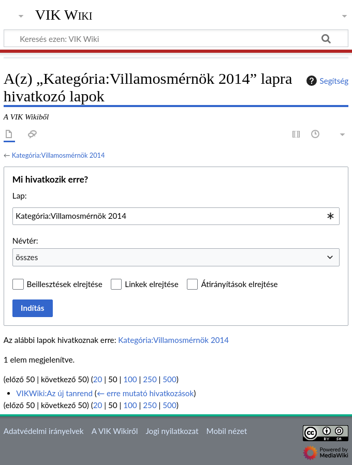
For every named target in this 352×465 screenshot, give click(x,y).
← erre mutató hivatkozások (145, 393)
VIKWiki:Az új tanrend (54, 393)
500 (169, 379)
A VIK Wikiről (115, 431)
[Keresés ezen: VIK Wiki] (176, 38)
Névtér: (25, 240)
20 (97, 379)
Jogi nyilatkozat (171, 431)
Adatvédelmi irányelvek (44, 431)
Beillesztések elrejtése (64, 284)
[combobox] (176, 216)
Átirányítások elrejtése (239, 284)
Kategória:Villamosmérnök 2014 (58, 155)
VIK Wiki (64, 15)
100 (130, 379)
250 (149, 379)
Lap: (19, 195)
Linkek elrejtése (151, 284)
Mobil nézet (227, 431)
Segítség (326, 81)
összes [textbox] (27, 257)
